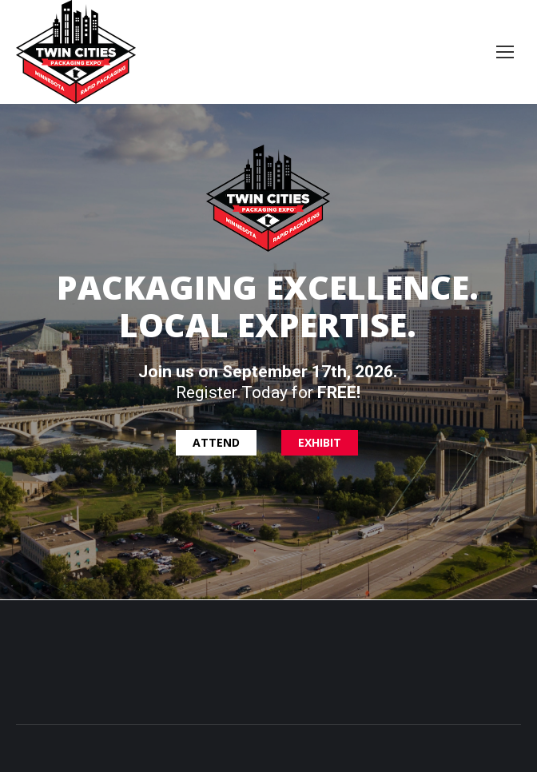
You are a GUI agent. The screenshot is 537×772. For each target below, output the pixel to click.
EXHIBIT (319, 442)
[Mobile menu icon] (505, 52)
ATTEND (216, 442)
